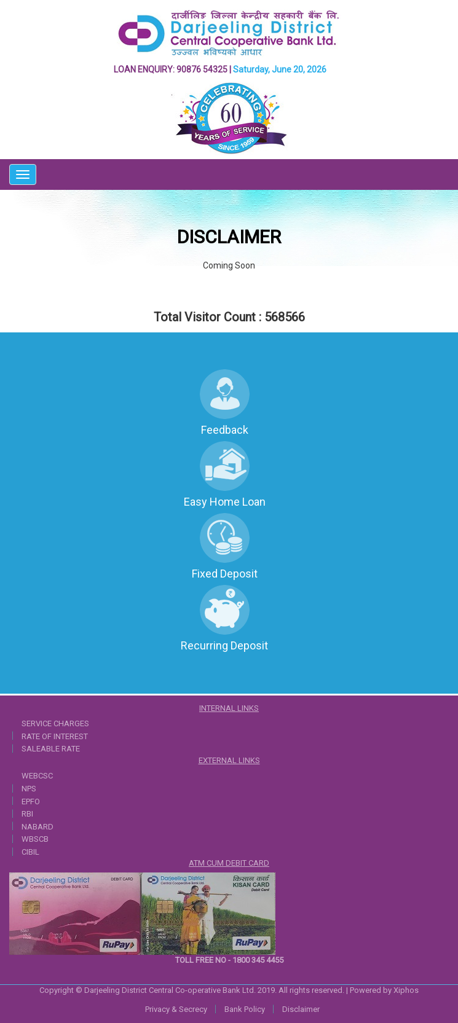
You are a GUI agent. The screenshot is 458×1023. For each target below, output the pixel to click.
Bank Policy (244, 1009)
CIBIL (30, 851)
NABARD (37, 826)
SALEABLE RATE (51, 748)
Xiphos (406, 990)
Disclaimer (301, 1009)
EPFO (31, 801)
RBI (27, 813)
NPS (29, 788)
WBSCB (35, 839)
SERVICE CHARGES (55, 723)
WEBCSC (37, 775)
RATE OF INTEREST (55, 736)
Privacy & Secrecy (176, 1009)
